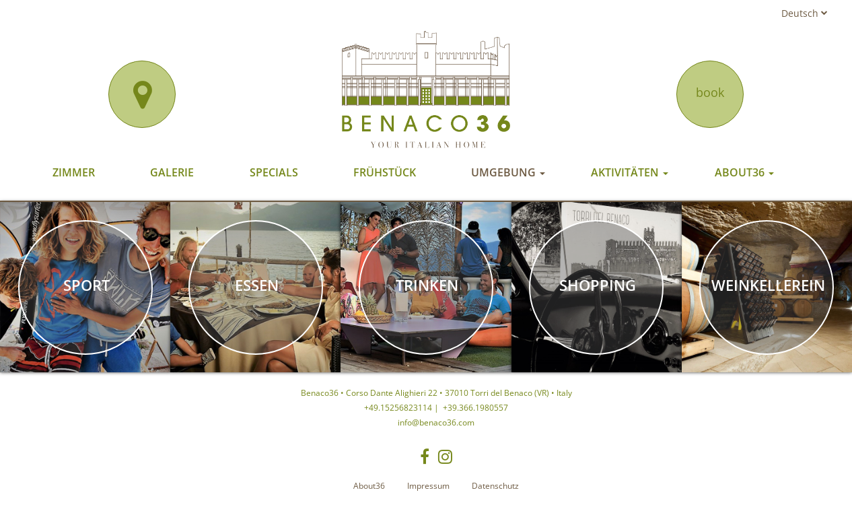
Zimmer (73, 172)
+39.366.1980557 (474, 407)
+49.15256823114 (398, 407)
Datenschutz (495, 485)
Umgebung (508, 172)
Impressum (428, 485)
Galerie (172, 172)
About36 (744, 172)
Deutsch (804, 13)
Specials (274, 172)
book (710, 92)
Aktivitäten (629, 172)
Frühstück (384, 172)
